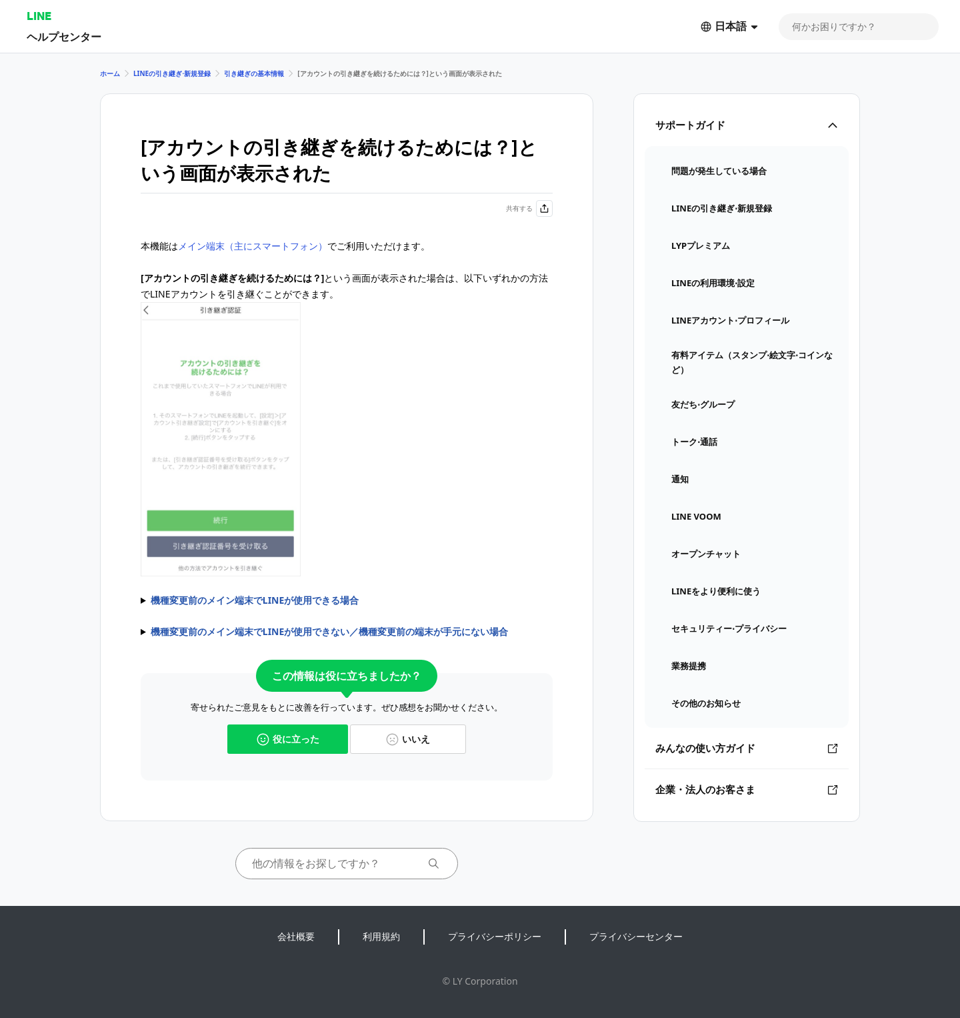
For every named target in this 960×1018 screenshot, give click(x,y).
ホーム (110, 73)
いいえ (408, 738)
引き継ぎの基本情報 (254, 73)
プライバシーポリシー (494, 936)
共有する (529, 208)
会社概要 (296, 936)
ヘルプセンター (64, 36)
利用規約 (381, 936)
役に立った (288, 738)
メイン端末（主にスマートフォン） (252, 245)
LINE (39, 16)
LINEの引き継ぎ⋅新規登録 (172, 73)
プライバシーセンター (636, 936)
